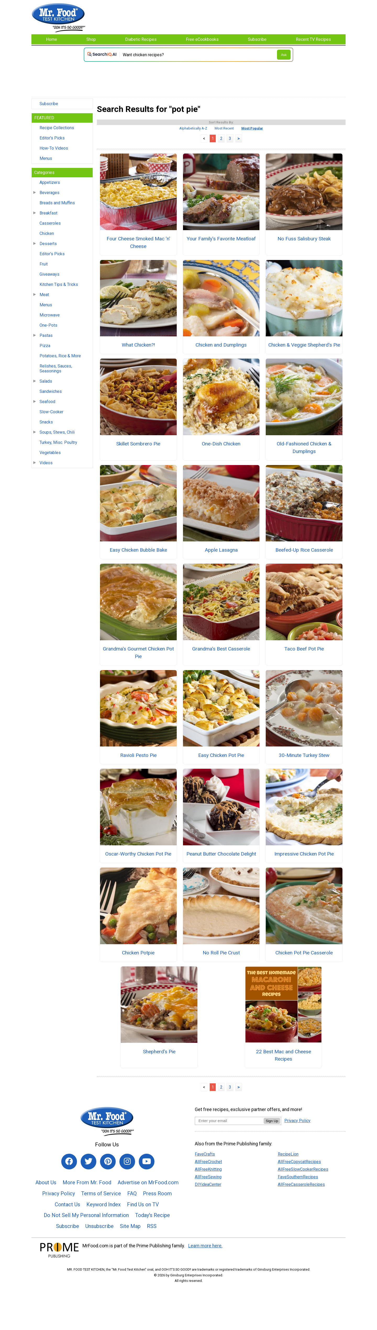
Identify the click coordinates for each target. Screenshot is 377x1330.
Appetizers (50, 182)
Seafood (47, 401)
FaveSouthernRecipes (298, 1176)
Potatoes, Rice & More (60, 355)
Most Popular (252, 128)
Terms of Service (101, 1193)
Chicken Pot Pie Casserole (304, 953)
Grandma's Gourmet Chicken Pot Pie (138, 652)
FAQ (132, 1193)
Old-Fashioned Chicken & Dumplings (304, 447)
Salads (46, 381)
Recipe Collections (57, 127)
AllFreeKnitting (208, 1169)
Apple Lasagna (221, 550)
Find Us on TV (143, 1204)
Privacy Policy (58, 1193)
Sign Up (272, 1121)
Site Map (130, 1226)
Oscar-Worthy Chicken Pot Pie (138, 854)
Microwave (50, 315)
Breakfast (48, 213)
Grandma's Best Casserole (221, 649)
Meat (44, 294)
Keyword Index (103, 1204)
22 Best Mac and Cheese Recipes (283, 1055)
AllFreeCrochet (208, 1161)
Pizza (45, 345)
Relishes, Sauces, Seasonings (56, 368)
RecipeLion (288, 1154)
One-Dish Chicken (221, 444)
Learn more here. (205, 1245)
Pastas (46, 335)
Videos (46, 462)
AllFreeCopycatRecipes (299, 1161)
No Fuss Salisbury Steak (304, 239)
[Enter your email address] (229, 1120)
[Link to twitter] (88, 1161)
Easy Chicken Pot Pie (221, 755)
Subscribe (49, 103)
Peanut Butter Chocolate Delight (221, 854)
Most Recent (224, 128)
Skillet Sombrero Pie (138, 444)
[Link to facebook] (69, 1161)
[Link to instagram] (127, 1161)
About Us (45, 1182)
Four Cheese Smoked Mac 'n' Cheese (138, 242)
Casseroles (50, 223)
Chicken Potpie (138, 953)
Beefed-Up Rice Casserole (304, 550)
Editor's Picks (52, 137)
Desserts (48, 243)
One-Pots (48, 325)
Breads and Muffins (57, 202)
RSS (152, 1226)
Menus (46, 158)
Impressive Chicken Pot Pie (304, 854)
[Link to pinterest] (108, 1161)
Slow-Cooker (51, 411)
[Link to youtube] (146, 1161)
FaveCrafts (205, 1154)
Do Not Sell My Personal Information (86, 1215)
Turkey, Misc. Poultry (58, 442)
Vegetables (50, 452)
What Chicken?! (138, 345)
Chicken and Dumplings (221, 345)
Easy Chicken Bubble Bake (138, 550)
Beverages (49, 192)
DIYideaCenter (208, 1184)
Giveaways (49, 274)
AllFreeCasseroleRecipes (301, 1184)
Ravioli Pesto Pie (138, 755)
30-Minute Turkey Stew (304, 755)
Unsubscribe (99, 1226)
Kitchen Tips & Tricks (59, 284)
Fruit (44, 264)
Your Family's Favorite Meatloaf (221, 239)
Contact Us (67, 1204)
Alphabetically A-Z (193, 128)
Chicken (47, 233)
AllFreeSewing (208, 1176)
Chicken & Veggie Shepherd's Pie (304, 345)
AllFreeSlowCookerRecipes (303, 1169)
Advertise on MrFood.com (148, 1182)
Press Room (157, 1193)
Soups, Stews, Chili (57, 432)
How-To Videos (54, 148)
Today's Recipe (152, 1215)
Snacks (46, 422)
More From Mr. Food (87, 1182)
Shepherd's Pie (159, 1052)
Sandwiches (51, 391)
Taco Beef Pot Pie (304, 649)
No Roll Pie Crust (221, 953)
